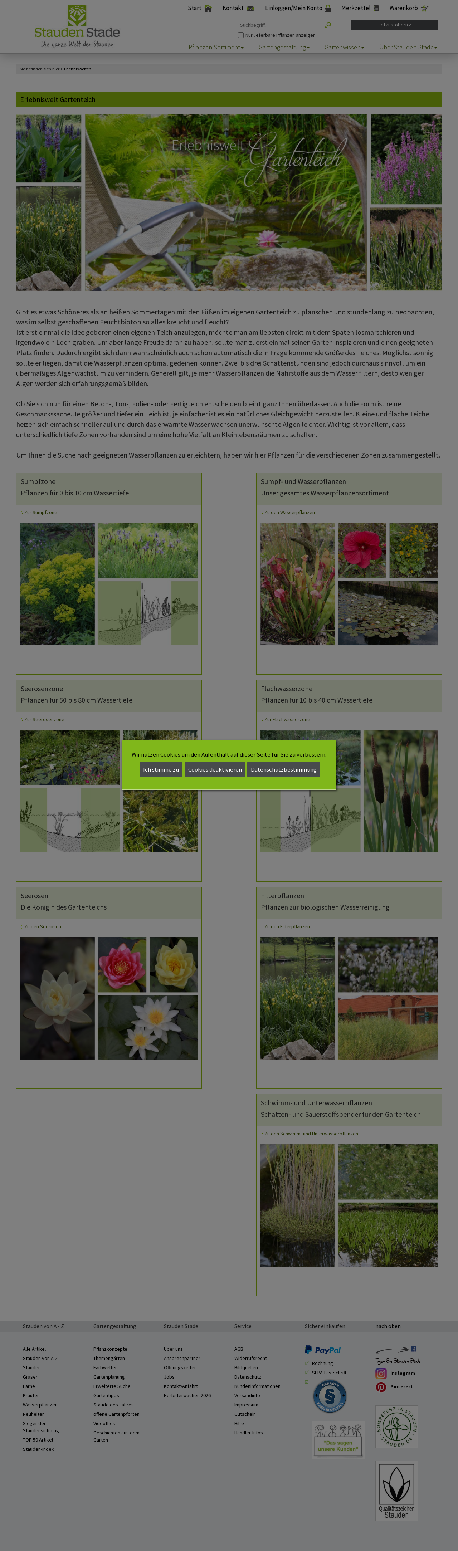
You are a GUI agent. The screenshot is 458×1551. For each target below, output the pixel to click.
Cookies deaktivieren (215, 769)
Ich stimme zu (161, 769)
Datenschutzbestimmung (284, 769)
